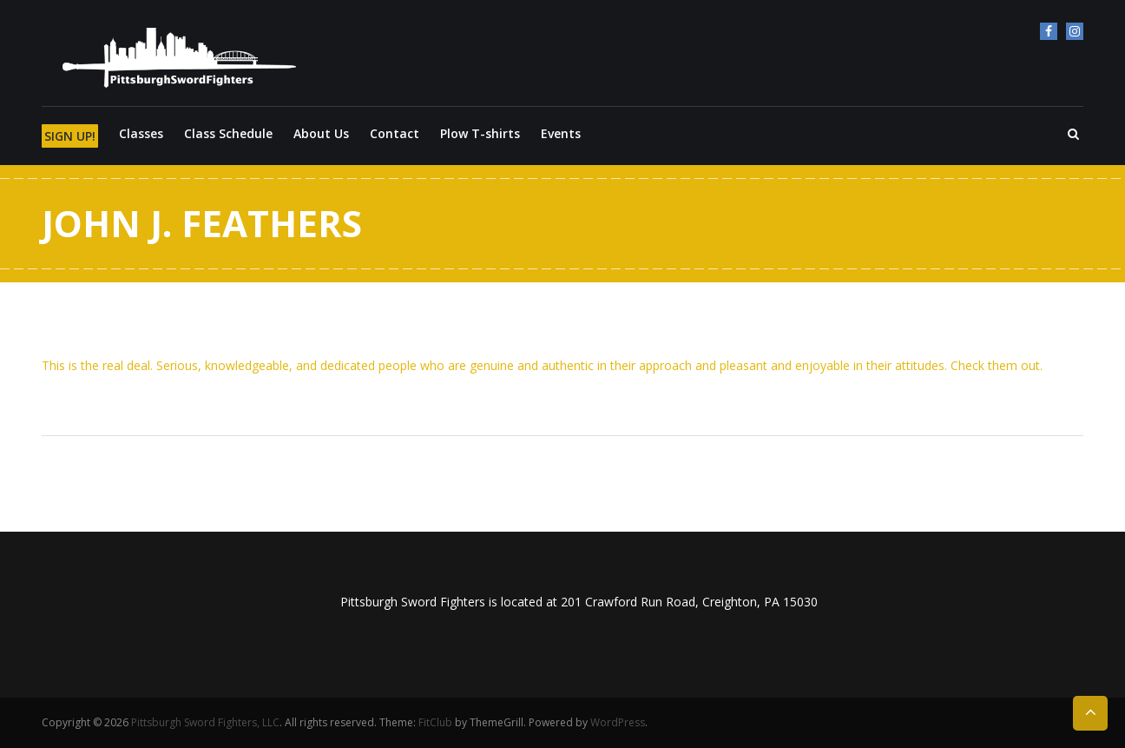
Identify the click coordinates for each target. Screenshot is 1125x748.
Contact (394, 133)
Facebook (1048, 31)
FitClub (435, 722)
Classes (141, 133)
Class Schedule (228, 133)
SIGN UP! (69, 136)
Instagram (1074, 31)
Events (561, 133)
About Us (321, 133)
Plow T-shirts (480, 133)
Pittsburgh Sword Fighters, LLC (205, 722)
